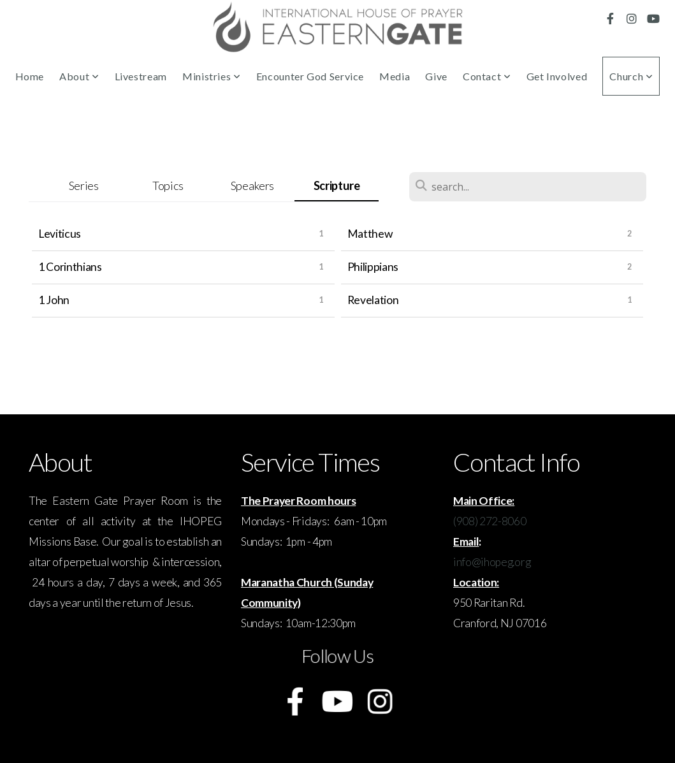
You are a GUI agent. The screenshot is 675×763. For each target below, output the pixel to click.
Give (436, 76)
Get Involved (557, 76)
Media (394, 76)
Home (30, 76)
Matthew (370, 233)
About (79, 76)
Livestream (141, 76)
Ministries (211, 76)
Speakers (252, 185)
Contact (487, 76)
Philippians (372, 266)
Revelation (373, 300)
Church (631, 76)
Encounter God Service (310, 76)
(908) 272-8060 (489, 521)
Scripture (337, 185)
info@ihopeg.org (491, 562)
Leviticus (59, 233)
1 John (53, 300)
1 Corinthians (70, 266)
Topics (168, 185)
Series (84, 185)
